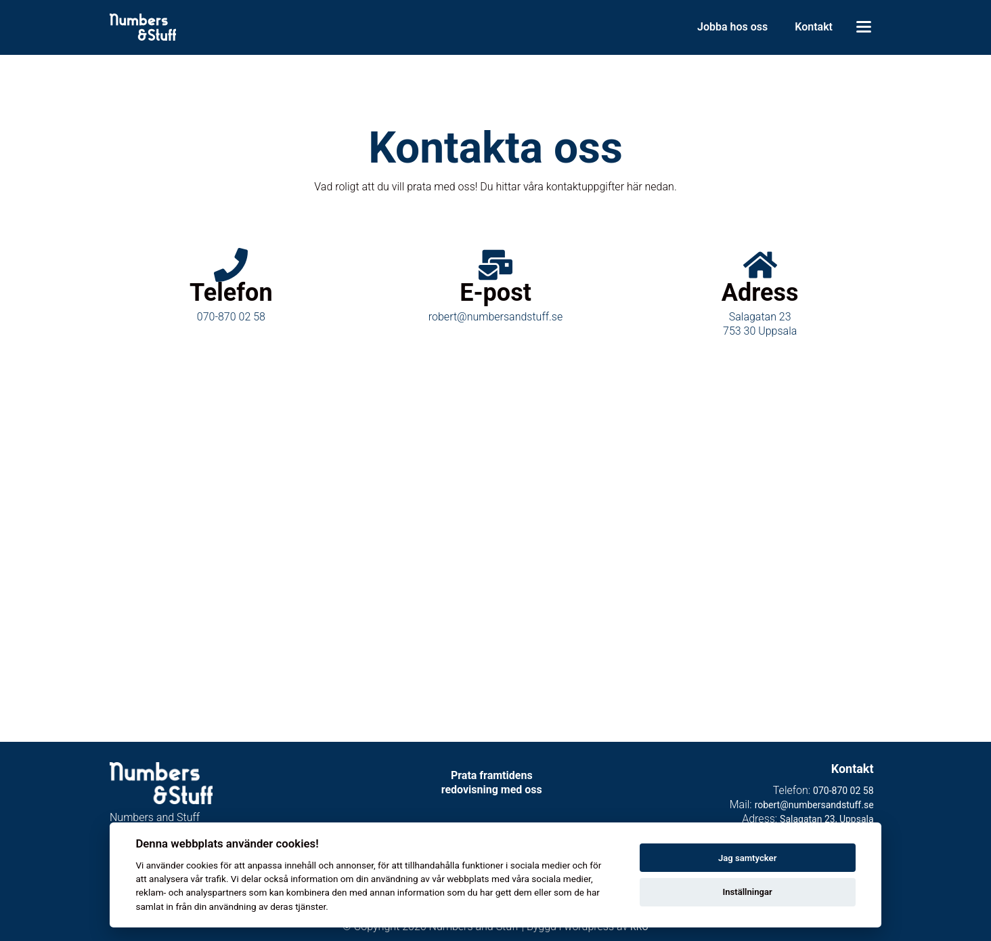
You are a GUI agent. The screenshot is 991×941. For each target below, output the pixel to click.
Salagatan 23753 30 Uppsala (760, 323)
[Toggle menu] (863, 27)
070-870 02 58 (231, 316)
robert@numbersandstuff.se (495, 316)
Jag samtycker (747, 858)
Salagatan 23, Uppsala (826, 819)
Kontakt (814, 26)
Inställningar (747, 892)
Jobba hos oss (732, 26)
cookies (202, 865)
